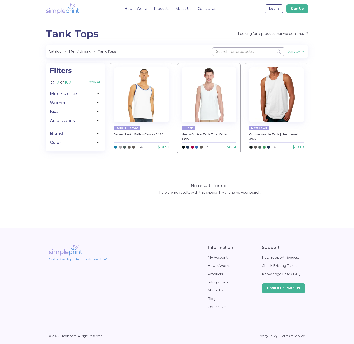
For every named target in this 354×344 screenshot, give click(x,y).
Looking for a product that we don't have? (273, 34)
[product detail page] (141, 94)
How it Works (219, 266)
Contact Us (207, 9)
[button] (296, 51)
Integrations (218, 282)
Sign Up (297, 9)
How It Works (136, 9)
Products (161, 9)
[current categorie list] (107, 51)
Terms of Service (293, 336)
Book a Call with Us (283, 288)
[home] (62, 8)
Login (274, 9)
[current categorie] (80, 51)
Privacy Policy (267, 336)
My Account (218, 258)
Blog (212, 299)
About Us (183, 9)
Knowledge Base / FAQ (281, 274)
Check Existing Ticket (279, 266)
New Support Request (280, 258)
